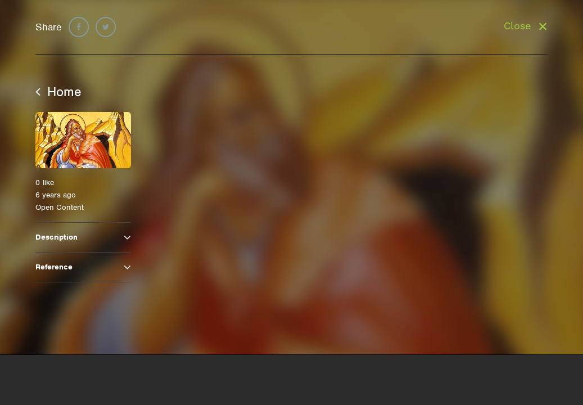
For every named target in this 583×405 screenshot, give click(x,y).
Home (58, 91)
